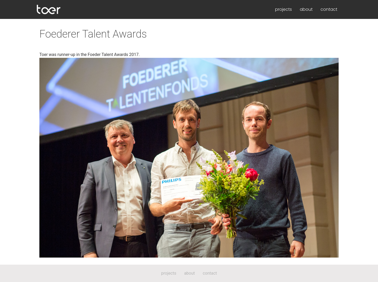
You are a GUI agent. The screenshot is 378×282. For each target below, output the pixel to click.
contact (329, 9)
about (306, 9)
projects (283, 9)
